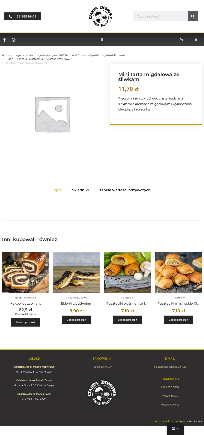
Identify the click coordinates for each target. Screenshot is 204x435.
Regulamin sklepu (170, 386)
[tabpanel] (102, 208)
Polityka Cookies (170, 404)
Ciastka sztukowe (58, 58)
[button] (102, 39)
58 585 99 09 (104, 366)
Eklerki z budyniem (76, 303)
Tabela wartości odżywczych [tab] (125, 190)
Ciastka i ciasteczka (30, 58)
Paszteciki (127, 297)
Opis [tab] (57, 190)
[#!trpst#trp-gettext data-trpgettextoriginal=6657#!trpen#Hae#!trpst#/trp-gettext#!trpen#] (193, 16)
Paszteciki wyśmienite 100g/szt (131, 303)
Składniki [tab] (80, 190)
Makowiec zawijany (26, 303)
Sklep (9, 58)
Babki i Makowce (25, 297)
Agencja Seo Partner (190, 421)
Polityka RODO (170, 395)
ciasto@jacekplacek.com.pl (170, 366)
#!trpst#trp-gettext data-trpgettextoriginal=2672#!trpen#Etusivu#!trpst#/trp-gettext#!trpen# (63, 55)
